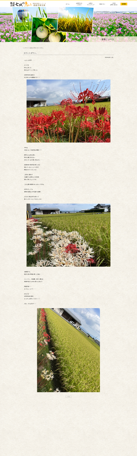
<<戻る (68, 396)
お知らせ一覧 (32, 47)
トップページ (26, 47)
